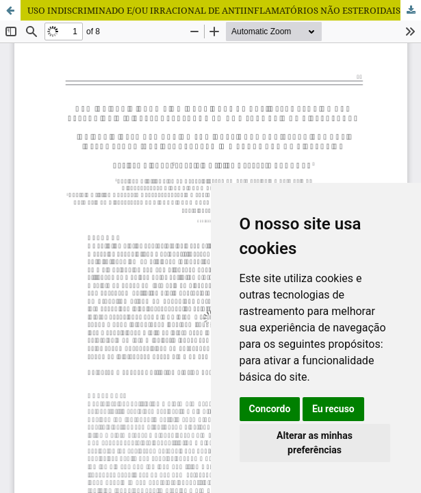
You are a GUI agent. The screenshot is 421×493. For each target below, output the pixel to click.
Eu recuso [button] (333, 408)
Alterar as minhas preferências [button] (315, 442)
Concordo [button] (270, 408)
